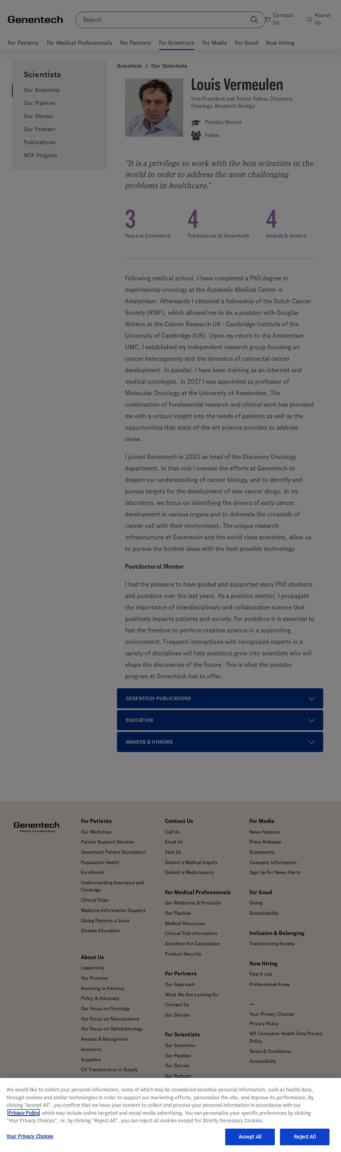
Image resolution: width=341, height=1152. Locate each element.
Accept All (250, 1142)
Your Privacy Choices (30, 1141)
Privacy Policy (23, 1118)
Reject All (304, 1142)
